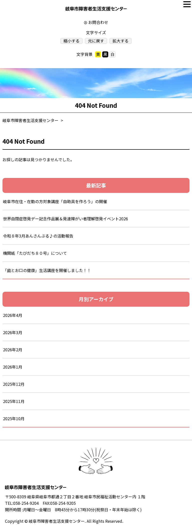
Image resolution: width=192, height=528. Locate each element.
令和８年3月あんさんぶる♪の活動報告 (42, 236)
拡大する (120, 41)
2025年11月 (13, 401)
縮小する (72, 41)
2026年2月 (12, 350)
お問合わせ (98, 22)
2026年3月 (12, 332)
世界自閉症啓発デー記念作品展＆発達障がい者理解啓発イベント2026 (65, 219)
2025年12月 (13, 384)
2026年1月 (12, 367)
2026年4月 (12, 315)
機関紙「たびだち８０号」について (35, 253)
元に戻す (96, 41)
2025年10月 (13, 418)
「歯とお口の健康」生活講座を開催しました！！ (47, 270)
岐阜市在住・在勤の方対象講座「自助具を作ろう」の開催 (55, 201)
